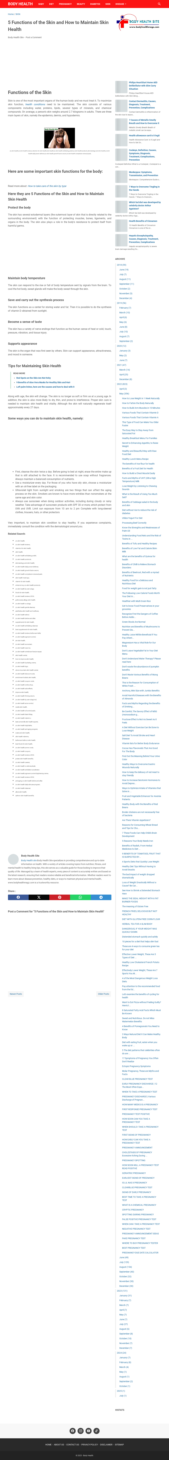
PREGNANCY (65, 4)
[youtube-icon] (88, 1431)
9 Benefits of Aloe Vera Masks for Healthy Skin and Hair (43, 382)
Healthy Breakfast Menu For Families (139, 438)
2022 (122, 384)
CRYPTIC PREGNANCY (133, 1210)
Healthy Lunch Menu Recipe (135, 459)
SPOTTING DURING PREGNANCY (138, 1214)
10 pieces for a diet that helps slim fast (140, 941)
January (125, 350)
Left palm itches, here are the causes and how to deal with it (45, 387)
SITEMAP (119, 1444)
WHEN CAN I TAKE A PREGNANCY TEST (141, 1224)
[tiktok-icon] (96, 1431)
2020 (121, 346)
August (125, 279)
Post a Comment (34, 37)
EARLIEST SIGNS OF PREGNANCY (138, 1178)
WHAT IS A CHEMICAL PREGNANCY (139, 1205)
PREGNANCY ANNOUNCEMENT (137, 1147)
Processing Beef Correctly (134, 523)
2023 (122, 1291)
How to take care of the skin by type (47, 186)
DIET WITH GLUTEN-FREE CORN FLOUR (141, 919)
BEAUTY (81, 4)
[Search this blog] (159, 4)
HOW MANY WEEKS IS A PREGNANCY (140, 1104)
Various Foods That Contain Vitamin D (140, 412)
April (123, 317)
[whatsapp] (80, 897)
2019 (121, 303)
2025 (121, 1391)
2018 (121, 265)
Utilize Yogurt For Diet (132, 518)
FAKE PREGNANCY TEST (134, 1238)
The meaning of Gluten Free (135, 906)
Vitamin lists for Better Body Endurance (140, 743)
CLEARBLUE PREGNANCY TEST (137, 1187)
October (124, 288)
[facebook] (18, 897)
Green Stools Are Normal (133, 622)
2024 (121, 1353)
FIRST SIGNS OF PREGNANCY (136, 1135)
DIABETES (95, 4)
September (126, 284)
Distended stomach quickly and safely (140, 936)
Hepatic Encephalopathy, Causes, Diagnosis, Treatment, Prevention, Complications (144, 238)
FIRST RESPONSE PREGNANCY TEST (139, 1109)
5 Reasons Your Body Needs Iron (137, 841)
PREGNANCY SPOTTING (133, 1160)
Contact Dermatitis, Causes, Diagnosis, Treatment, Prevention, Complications (142, 104)
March (124, 312)
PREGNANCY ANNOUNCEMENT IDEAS (140, 1233)
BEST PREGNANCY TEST (134, 1248)
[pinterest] (59, 897)
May (123, 322)
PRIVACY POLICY (89, 1444)
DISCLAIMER (106, 1444)
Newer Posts (16, 994)
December (125, 298)
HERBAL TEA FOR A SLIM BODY (137, 924)
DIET (51, 4)
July (123, 274)
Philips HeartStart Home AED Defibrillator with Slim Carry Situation (143, 85)
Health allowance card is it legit (144, 135)
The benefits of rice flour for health (138, 464)
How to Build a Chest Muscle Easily (138, 473)
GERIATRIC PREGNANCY (134, 1173)
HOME (48, 1444)
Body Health (20, 4)
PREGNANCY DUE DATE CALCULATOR (140, 1252)
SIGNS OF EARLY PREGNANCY (136, 1192)
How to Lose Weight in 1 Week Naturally (141, 398)
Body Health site (29, 860)
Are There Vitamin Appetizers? (136, 820)
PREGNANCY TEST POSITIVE (136, 1114)
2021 (121, 365)
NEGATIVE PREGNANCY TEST (136, 1229)
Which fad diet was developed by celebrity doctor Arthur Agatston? (145, 205)
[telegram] (101, 897)
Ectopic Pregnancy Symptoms (136, 1066)
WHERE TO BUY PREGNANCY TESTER (140, 1243)
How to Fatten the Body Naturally (138, 403)
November (125, 293)
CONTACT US (72, 1444)
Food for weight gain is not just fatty (139, 588)
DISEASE (120, 4)
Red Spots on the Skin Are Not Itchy (33, 378)
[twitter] (39, 897)
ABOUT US (59, 1444)
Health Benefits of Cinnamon (143, 221)
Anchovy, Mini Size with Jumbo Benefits (141, 690)
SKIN (107, 4)
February (125, 308)
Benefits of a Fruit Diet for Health (137, 468)
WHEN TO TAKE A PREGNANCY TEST (139, 1092)
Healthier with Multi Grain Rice (136, 601)
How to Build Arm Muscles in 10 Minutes (141, 408)
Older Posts (103, 994)
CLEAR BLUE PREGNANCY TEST (137, 1079)
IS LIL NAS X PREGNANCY (134, 1182)
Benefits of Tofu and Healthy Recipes (139, 543)
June (124, 269)
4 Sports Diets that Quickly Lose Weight (140, 861)
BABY (41, 4)
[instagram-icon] (81, 1431)
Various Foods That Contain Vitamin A (140, 417)
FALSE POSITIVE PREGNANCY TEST (139, 1219)
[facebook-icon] (73, 1431)
